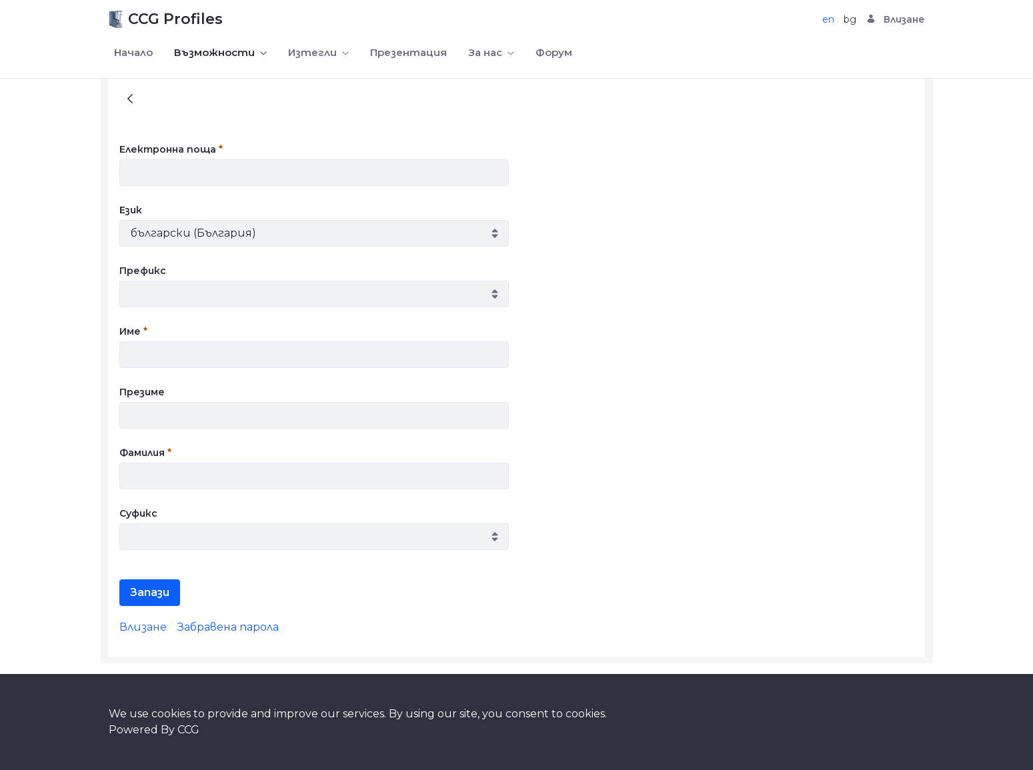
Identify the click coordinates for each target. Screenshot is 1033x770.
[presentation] (626, 167)
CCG (188, 729)
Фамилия (145, 453)
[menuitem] (133, 53)
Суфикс (138, 513)
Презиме (142, 392)
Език (130, 210)
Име (133, 331)
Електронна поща (171, 149)
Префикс (142, 271)
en (828, 19)
